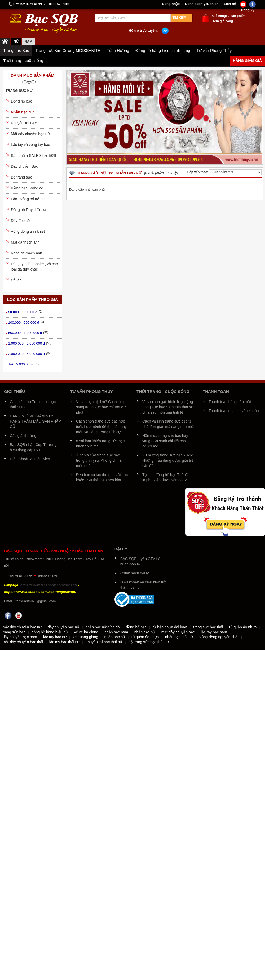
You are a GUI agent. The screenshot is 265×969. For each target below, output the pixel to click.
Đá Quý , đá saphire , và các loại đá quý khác (34, 266)
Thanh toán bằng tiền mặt (230, 402)
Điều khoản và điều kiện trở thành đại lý (143, 584)
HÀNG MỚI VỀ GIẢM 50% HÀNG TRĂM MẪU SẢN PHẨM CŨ (35, 421)
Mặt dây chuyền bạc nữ (30, 134)
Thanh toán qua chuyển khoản (234, 411)
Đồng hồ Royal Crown (29, 210)
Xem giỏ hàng (222, 21)
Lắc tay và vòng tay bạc (30, 145)
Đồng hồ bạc (21, 101)
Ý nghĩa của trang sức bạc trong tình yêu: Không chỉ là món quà (98, 460)
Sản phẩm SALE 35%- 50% (33, 155)
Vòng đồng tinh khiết (28, 231)
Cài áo (16, 280)
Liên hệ (230, 4)
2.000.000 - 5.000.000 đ (26, 354)
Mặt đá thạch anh (25, 242)
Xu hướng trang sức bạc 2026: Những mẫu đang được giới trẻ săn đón (167, 460)
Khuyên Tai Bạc (24, 123)
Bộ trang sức (21, 177)
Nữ (16, 41)
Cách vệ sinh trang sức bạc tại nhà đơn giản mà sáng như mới (168, 424)
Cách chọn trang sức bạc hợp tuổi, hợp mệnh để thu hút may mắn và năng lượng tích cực (101, 426)
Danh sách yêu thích (201, 4)
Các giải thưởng (23, 435)
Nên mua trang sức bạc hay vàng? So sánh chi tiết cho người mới (165, 440)
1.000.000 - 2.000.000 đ (26, 343)
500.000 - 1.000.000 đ (25, 333)
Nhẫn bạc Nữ (22, 112)
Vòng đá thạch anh (26, 253)
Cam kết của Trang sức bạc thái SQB (33, 404)
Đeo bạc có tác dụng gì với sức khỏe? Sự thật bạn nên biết (102, 477)
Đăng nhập (171, 4)
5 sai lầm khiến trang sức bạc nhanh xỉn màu (100, 443)
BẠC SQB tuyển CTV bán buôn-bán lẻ (141, 561)
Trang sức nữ (19, 91)
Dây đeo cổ (20, 220)
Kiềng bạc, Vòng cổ (27, 188)
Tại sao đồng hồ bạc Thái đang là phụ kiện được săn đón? (168, 477)
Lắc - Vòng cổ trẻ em (28, 199)
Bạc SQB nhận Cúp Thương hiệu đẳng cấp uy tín (33, 447)
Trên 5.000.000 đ (21, 364)
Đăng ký (247, 10)
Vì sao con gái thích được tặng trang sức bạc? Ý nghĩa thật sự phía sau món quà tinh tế (167, 407)
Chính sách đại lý (134, 573)
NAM (28, 41)
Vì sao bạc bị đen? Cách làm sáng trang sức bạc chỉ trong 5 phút (101, 407)
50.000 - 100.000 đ (22, 312)
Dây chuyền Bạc (24, 166)
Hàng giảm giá (247, 60)
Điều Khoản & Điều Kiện (30, 459)
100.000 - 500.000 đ (23, 322)
